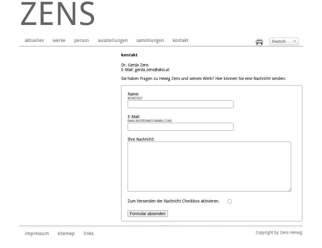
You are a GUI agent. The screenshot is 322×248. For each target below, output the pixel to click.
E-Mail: (175, 118)
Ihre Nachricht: (141, 139)
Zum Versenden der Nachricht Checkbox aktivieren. (173, 209)
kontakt (180, 40)
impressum (37, 242)
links (89, 242)
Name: (175, 96)
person (81, 40)
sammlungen (150, 40)
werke (59, 40)
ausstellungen (113, 40)
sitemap (66, 242)
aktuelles (34, 40)
